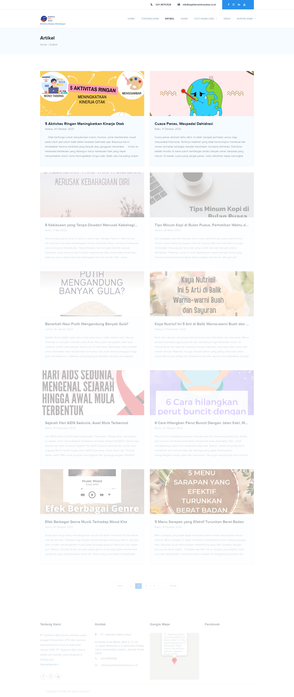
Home (131, 18)
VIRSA (227, 18)
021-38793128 (160, 4)
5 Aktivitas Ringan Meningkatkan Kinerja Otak (84, 124)
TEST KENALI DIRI (204, 18)
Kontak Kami (245, 18)
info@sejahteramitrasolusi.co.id (197, 4)
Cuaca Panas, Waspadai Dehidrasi (184, 124)
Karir (184, 18)
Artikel (170, 18)
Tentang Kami (150, 18)
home (43, 44)
